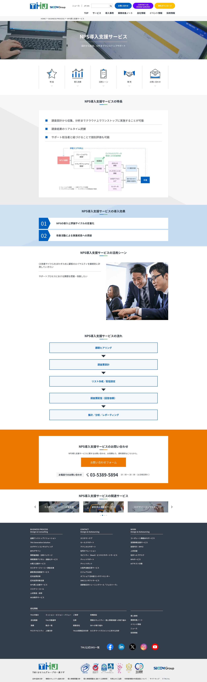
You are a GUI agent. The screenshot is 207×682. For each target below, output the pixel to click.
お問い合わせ (123, 5)
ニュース (76, 6)
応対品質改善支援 (37, 580)
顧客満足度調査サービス (39, 572)
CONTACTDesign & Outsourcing (89, 530)
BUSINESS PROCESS (56, 18)
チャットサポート (87, 559)
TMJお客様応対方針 (80, 630)
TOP (86, 13)
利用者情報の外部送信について (136, 679)
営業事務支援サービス (139, 542)
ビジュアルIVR (85, 572)
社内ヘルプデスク (137, 555)
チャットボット (86, 563)
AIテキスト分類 (136, 563)
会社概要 (34, 620)
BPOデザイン (35, 551)
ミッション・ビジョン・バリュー (58, 615)
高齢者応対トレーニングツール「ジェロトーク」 (99, 584)
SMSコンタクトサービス (89, 580)
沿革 (74, 620)
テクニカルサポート (88, 546)
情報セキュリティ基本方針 (55, 679)
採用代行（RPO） (137, 546)
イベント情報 (156, 13)
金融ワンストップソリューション (43, 538)
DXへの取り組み (96, 625)
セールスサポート (87, 542)
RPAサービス (136, 559)
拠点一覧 (49, 625)
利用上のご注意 (115, 679)
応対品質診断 (35, 576)
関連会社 (76, 625)
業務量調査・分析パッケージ (41, 555)
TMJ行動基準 (51, 620)
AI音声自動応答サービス (89, 568)
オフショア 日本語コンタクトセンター (95, 576)
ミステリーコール (37, 589)
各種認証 (93, 615)
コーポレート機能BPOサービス (143, 538)
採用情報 (170, 13)
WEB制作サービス (37, 597)
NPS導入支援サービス (38, 584)
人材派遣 (134, 551)
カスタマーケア (86, 538)
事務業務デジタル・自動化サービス (44, 559)
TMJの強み (34, 615)
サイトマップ (154, 679)
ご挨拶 (75, 615)
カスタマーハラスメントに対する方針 (104, 630)
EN (88, 5)
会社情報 (141, 13)
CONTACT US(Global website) (143, 5)
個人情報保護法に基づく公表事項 (95, 679)
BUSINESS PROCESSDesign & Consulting (39, 530)
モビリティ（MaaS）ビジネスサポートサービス (98, 555)
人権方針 (49, 630)
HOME (43, 18)
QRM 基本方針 (37, 679)
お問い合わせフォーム (103, 462)
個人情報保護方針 (74, 679)
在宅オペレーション (88, 551)
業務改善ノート (125, 13)
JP (85, 5)
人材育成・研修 (36, 593)
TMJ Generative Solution (40, 542)
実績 (32, 625)
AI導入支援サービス (38, 563)
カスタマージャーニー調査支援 (42, 568)
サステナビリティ (37, 630)
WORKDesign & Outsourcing (140, 530)
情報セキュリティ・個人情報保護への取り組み (108, 620)
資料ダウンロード (165, 5)
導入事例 (109, 13)
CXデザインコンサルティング (41, 546)
